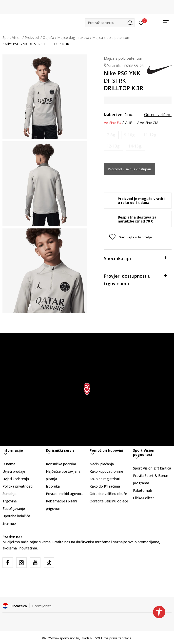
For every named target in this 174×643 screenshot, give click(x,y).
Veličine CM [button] (149, 123)
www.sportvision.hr (65, 638)
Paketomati (142, 490)
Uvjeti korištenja (15, 478)
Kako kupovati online (106, 471)
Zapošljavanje (13, 508)
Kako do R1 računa (105, 486)
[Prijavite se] (141, 22)
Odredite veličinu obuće (108, 493)
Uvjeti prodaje (13, 471)
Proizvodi (32, 37)
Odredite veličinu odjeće (109, 501)
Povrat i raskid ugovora (64, 493)
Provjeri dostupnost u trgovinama (135, 279)
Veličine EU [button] (112, 123)
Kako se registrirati (105, 478)
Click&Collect (143, 497)
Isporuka (53, 486)
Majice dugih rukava (73, 37)
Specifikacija (135, 258)
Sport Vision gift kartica (152, 468)
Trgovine (9, 501)
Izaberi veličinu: (118, 114)
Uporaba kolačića (16, 516)
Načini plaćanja (102, 464)
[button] (110, 22)
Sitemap (9, 523)
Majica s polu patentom (111, 37)
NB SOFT (96, 638)
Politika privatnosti (17, 486)
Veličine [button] (130, 123)
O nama (8, 464)
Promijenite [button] (42, 605)
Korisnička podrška (61, 464)
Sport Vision (11, 37)
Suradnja (9, 493)
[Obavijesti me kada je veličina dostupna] (111, 135)
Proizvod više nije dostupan (129, 169)
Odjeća (48, 37)
